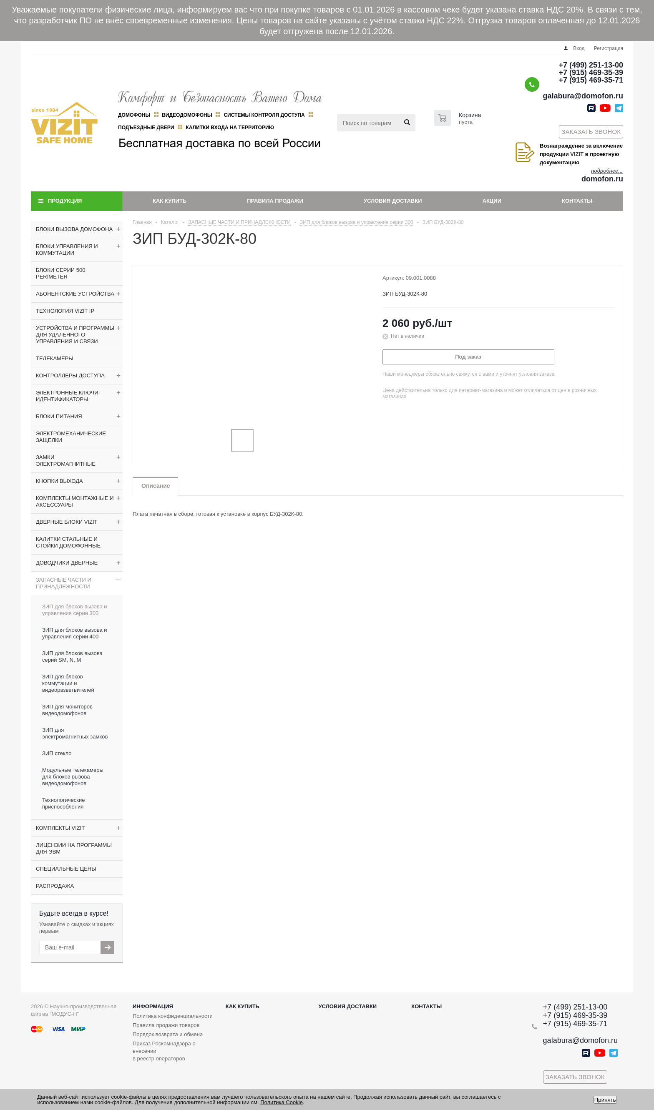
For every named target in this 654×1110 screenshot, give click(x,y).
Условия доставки (393, 201)
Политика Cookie (281, 1102)
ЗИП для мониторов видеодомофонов (67, 709)
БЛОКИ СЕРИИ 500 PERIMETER (60, 273)
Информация (153, 1006)
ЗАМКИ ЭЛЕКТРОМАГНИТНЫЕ (66, 460)
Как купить (169, 201)
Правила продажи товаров (166, 1025)
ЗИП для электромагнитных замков (75, 733)
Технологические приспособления (63, 803)
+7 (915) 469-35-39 (590, 72)
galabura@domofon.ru (583, 96)
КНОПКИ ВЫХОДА (59, 481)
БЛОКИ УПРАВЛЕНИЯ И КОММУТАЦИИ (67, 249)
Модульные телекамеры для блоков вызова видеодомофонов (72, 776)
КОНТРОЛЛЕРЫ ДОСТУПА (70, 375)
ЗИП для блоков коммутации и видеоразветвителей (68, 683)
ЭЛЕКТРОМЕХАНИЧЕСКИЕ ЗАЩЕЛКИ (71, 436)
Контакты (577, 201)
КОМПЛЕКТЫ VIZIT (60, 828)
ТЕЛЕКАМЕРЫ (54, 358)
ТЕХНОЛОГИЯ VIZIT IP (65, 311)
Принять (605, 1100)
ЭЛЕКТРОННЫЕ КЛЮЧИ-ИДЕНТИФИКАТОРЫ (68, 395)
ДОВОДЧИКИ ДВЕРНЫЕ (67, 563)
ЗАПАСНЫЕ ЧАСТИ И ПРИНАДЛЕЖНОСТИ (63, 583)
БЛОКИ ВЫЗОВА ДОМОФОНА (74, 229)
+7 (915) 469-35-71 (590, 80)
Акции (492, 201)
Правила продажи (275, 201)
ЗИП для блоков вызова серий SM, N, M (72, 656)
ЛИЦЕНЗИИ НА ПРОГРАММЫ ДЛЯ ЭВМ (74, 848)
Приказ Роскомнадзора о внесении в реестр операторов (164, 1051)
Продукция (65, 201)
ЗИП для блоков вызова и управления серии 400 (74, 633)
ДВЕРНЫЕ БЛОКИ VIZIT (66, 522)
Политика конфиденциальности (173, 1016)
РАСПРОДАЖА (55, 886)
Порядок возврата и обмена (168, 1034)
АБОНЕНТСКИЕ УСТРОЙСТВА (75, 294)
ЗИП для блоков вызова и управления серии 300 (74, 609)
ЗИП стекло (56, 753)
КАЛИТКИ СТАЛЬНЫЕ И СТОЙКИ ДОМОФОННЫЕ (68, 542)
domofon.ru (602, 179)
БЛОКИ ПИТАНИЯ (59, 416)
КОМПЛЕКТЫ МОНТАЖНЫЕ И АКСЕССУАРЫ (75, 501)
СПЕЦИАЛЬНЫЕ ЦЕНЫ (66, 869)
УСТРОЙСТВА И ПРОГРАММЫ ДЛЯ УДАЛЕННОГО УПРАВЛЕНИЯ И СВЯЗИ (75, 334)
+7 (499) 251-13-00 (590, 65)
